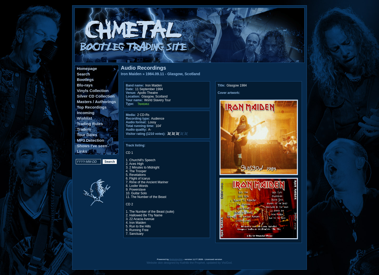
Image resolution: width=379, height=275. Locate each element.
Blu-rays (85, 85)
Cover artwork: (229, 93)
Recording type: (138, 118)
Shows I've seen (92, 146)
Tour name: (134, 100)
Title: (222, 85)
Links (82, 151)
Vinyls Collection (93, 90)
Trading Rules (90, 123)
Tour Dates (87, 135)
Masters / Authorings (96, 101)
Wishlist (84, 118)
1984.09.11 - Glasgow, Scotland (173, 74)
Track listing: (135, 145)
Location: (133, 96)
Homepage (87, 68)
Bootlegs (85, 79)
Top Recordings (92, 107)
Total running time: (140, 126)
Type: (130, 104)
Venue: (131, 93)
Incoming (85, 112)
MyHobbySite (176, 259)
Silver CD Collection (95, 96)
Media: (131, 115)
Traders (84, 129)
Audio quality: (136, 129)
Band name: (135, 85)
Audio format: (136, 122)
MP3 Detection (90, 140)
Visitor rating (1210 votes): (146, 134)
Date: (130, 89)
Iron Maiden (131, 74)
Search (83, 74)
